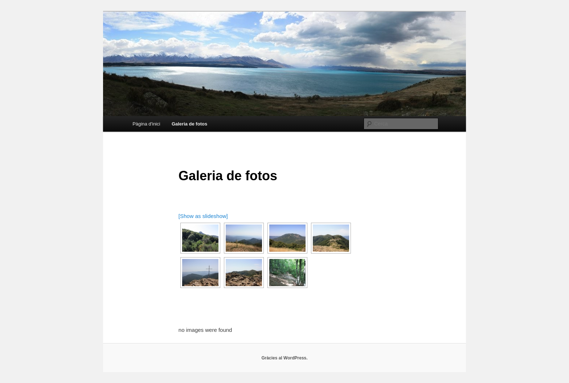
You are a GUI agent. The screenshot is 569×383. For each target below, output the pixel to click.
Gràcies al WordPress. (284, 358)
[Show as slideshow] (203, 216)
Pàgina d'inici (146, 124)
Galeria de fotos (189, 124)
